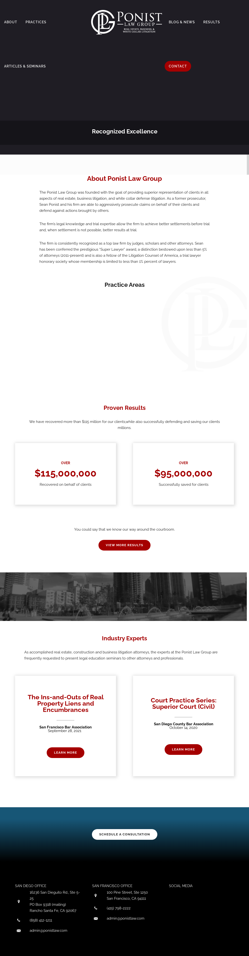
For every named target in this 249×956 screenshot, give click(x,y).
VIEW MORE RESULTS (124, 545)
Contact (178, 66)
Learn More (65, 752)
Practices (36, 22)
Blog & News (182, 22)
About (10, 22)
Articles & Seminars (25, 66)
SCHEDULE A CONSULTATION (124, 834)
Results (211, 22)
